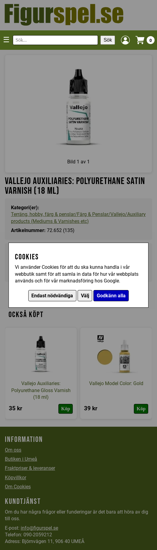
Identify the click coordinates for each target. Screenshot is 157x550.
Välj (85, 296)
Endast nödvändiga (52, 296)
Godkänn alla (111, 296)
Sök (107, 40)
